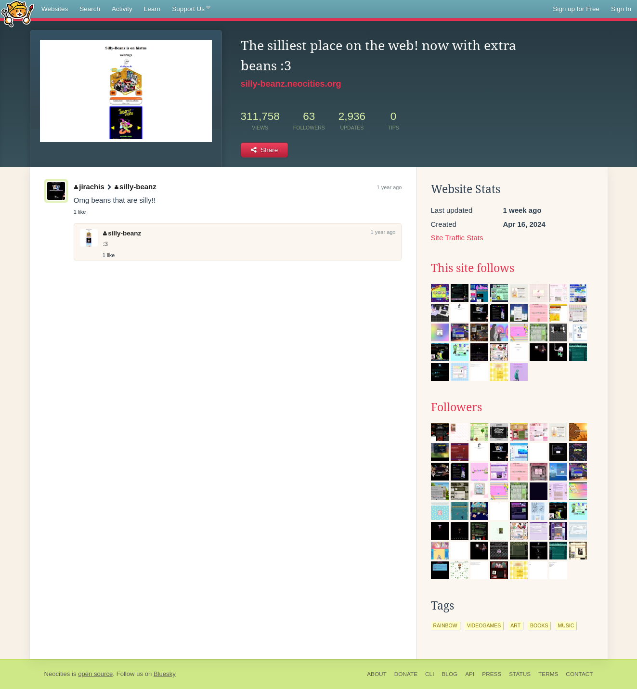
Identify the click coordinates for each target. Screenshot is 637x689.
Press (491, 674)
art (515, 625)
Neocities (57, 673)
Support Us (191, 9)
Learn (152, 9)
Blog (449, 674)
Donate (405, 674)
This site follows (472, 268)
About (377, 674)
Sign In (621, 9)
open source (95, 673)
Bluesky (165, 673)
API (469, 674)
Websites (54, 9)
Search (89, 9)
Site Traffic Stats (457, 238)
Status (520, 674)
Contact (579, 674)
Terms (548, 674)
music (566, 625)
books (539, 625)
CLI (429, 674)
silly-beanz (135, 186)
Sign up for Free (576, 9)
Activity (122, 9)
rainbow (445, 625)
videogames (484, 625)
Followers (456, 407)
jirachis (89, 186)
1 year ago (389, 187)
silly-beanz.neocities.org (291, 84)
